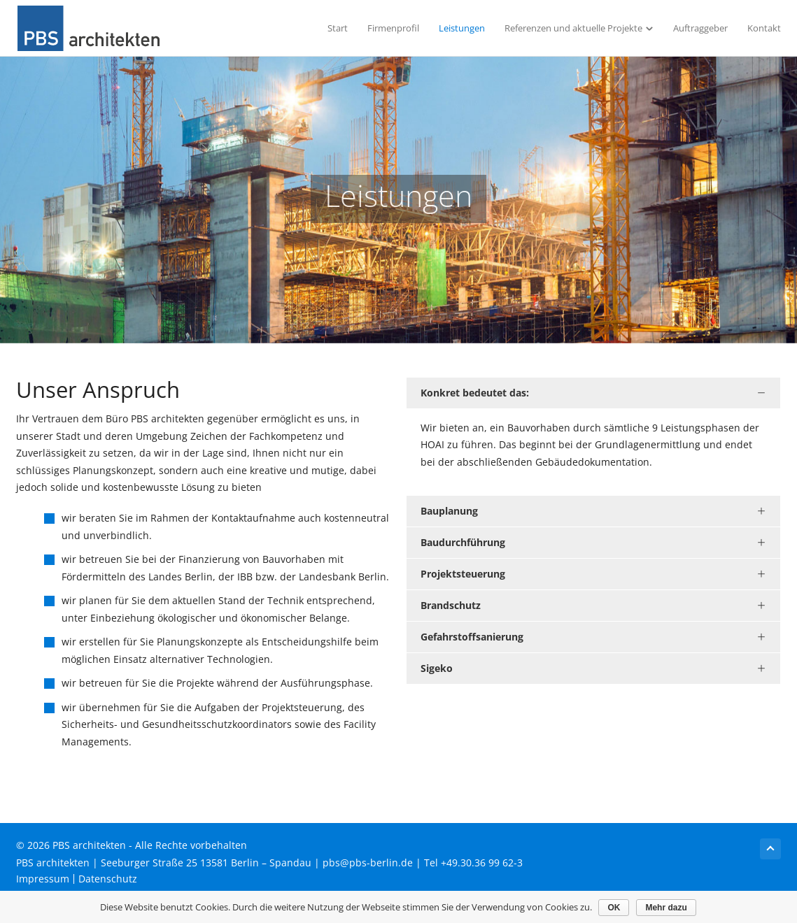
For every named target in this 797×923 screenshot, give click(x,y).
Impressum (42, 879)
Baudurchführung (463, 542)
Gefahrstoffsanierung (472, 636)
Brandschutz (451, 605)
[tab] (594, 393)
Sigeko (437, 668)
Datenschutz (107, 879)
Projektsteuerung (463, 573)
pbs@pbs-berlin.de (368, 862)
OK (614, 908)
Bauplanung (449, 510)
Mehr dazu (666, 908)
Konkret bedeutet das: (475, 392)
